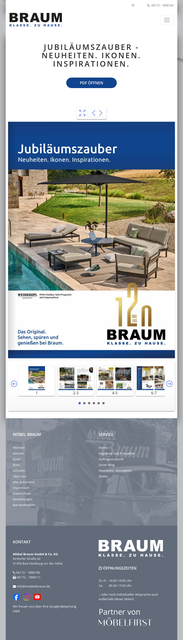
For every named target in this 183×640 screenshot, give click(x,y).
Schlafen (19, 470)
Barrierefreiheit (24, 505)
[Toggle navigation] (166, 20)
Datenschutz (22, 493)
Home (103, 447)
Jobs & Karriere (24, 482)
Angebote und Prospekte (116, 453)
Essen (17, 459)
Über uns (19, 476)
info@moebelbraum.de (33, 586)
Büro (16, 465)
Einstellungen (22, 499)
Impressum (21, 488)
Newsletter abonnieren (115, 470)
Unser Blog (106, 465)
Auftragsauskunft (111, 459)
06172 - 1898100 (162, 5)
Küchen (18, 453)
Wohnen (19, 447)
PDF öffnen (91, 82)
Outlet (103, 476)
